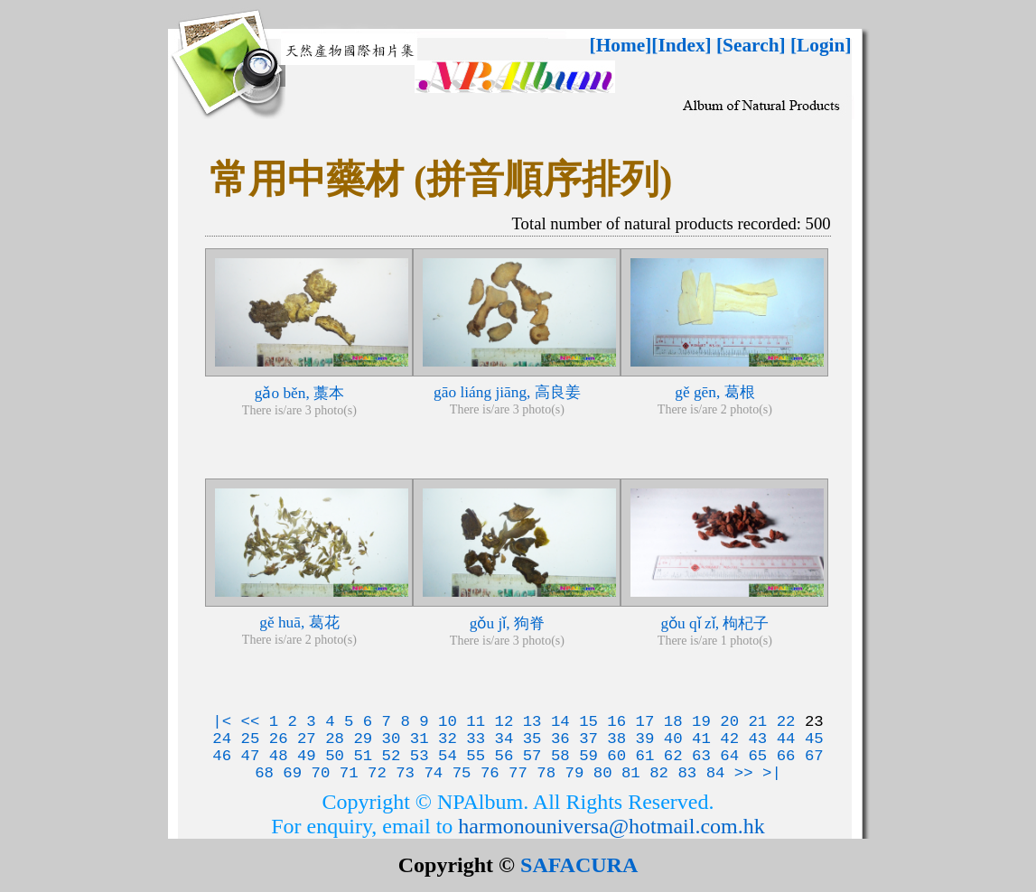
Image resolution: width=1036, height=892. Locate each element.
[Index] (681, 45)
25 (250, 739)
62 (673, 756)
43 (757, 739)
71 (349, 773)
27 (306, 739)
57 (532, 756)
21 (757, 721)
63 (701, 756)
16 (616, 721)
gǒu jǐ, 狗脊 (507, 623)
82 (658, 773)
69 (292, 773)
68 (264, 773)
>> (743, 773)
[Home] (621, 45)
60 (616, 756)
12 (503, 721)
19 (701, 721)
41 (701, 739)
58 (560, 756)
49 (306, 756)
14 (560, 721)
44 (786, 739)
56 (503, 756)
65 (757, 756)
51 (362, 756)
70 (321, 773)
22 (786, 721)
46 (221, 756)
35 (532, 739)
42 (729, 739)
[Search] (751, 45)
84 (715, 773)
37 (588, 739)
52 (391, 756)
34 (503, 739)
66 (786, 756)
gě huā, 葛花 (299, 622)
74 (433, 773)
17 (645, 721)
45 (814, 739)
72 (377, 773)
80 (602, 773)
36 (560, 739)
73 (405, 773)
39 (645, 739)
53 (419, 756)
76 (490, 773)
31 (419, 739)
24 (221, 739)
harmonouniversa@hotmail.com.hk (611, 826)
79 (574, 773)
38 (616, 739)
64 (729, 756)
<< (250, 721)
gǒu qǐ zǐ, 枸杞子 (714, 623)
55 (475, 756)
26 (278, 739)
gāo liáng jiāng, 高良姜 (507, 392)
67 (814, 756)
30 (391, 739)
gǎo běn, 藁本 (299, 393)
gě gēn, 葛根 (714, 392)
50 (334, 756)
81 (630, 773)
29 (362, 739)
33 (475, 739)
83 (686, 773)
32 (447, 739)
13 (532, 721)
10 (447, 721)
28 (334, 739)
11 (475, 721)
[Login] (821, 45)
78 (546, 773)
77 (518, 773)
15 (588, 721)
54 (447, 756)
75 (462, 773)
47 (250, 756)
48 (278, 756)
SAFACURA (579, 865)
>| (771, 773)
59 (588, 756)
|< (221, 721)
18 (673, 721)
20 (729, 721)
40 (673, 739)
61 (645, 756)
